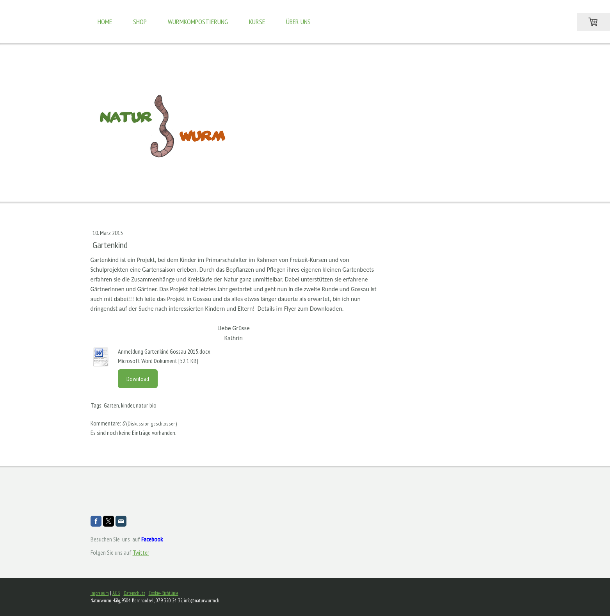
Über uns (298, 21)
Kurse (257, 21)
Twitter (141, 552)
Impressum (100, 593)
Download (137, 379)
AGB (116, 593)
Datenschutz (134, 593)
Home (105, 21)
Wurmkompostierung (198, 21)
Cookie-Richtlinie (163, 593)
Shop (140, 21)
